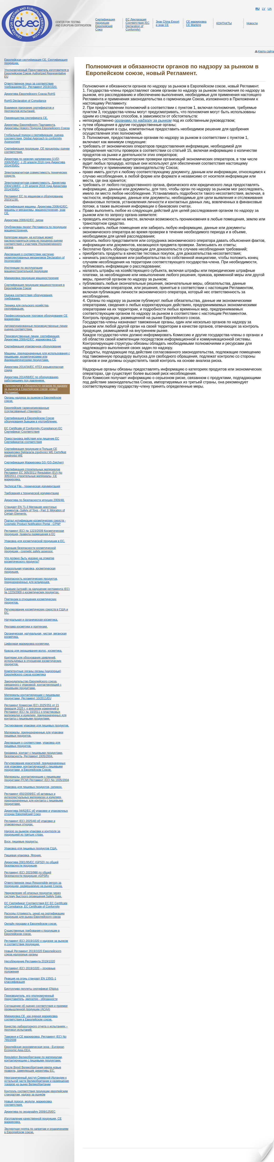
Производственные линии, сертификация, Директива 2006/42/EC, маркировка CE (32, 338)
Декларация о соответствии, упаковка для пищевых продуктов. (32, 744)
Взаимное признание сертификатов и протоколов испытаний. (29, 109)
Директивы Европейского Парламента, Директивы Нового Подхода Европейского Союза (37, 126)
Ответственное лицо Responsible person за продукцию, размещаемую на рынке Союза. (33, 884)
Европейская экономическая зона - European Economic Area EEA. (34, 1048)
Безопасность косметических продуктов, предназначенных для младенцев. (31, 580)
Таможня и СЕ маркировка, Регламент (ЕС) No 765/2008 (35, 1038)
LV (263, 8)
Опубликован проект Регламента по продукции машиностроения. (35, 228)
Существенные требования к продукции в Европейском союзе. (32, 932)
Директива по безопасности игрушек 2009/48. (34, 500)
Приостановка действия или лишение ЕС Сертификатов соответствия (31, 440)
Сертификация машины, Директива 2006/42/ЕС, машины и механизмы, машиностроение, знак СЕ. (36, 210)
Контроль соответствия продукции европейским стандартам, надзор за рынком (36, 1093)
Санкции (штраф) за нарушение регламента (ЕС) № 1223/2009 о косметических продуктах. (37, 590)
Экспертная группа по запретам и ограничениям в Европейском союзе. (36, 1130)
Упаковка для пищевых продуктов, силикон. (33, 787)
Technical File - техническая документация (32, 486)
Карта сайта (266, 51)
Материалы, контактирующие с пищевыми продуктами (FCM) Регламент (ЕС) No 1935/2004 (36, 778)
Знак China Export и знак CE (167, 23)
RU (257, 8)
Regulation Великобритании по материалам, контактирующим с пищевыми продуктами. (33, 1058)
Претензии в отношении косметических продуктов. (30, 601)
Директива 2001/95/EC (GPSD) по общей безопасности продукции (31, 864)
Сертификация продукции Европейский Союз (105, 24)
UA (270, 8)
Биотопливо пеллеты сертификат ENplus (31, 988)
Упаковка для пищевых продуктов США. (30, 848)
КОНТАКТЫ (224, 23)
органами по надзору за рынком (143, 120)
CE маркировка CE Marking (196, 23)
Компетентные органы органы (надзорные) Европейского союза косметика (32, 673)
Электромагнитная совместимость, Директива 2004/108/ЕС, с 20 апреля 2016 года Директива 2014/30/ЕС (35, 186)
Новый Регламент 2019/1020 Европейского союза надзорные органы (32, 952)
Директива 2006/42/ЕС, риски (23, 220)
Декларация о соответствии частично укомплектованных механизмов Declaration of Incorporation (34, 258)
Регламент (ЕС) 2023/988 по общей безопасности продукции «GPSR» (27, 874)
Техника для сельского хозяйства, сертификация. (26, 307)
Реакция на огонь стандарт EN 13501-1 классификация (30, 980)
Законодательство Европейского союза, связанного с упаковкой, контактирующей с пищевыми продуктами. (32, 685)
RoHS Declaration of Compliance (25, 100)
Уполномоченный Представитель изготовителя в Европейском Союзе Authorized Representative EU (36, 73)
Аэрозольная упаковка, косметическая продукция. (30, 570)
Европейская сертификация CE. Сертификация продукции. (35, 61)
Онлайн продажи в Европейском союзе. (30, 923)
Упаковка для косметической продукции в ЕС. (34, 541)
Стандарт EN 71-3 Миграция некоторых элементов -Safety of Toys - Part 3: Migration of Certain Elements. (34, 510)
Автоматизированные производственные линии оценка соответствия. (35, 327)
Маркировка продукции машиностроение (31, 278)
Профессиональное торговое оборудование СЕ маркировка (35, 317)
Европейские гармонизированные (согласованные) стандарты (26, 409)
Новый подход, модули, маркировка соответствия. (28, 1103)
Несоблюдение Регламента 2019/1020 (29, 961)
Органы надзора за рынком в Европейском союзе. (32, 399)
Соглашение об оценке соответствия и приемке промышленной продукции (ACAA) (36, 1007)
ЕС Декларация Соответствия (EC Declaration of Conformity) (137, 24)
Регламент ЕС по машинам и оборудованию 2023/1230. (33, 198)
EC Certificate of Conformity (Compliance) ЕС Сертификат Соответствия (33, 430)
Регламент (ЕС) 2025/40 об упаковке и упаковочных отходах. (29, 822)
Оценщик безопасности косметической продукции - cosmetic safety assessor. (30, 549)
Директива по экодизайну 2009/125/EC (30, 1111)
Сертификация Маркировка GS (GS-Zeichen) (34, 462)
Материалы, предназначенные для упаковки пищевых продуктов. (33, 734)
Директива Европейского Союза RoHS (29, 94)
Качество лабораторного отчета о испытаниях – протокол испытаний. (36, 1028)
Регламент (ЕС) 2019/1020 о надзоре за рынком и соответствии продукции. (36, 942)
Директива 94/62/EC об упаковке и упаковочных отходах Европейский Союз (36, 812)
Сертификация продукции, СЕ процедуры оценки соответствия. (37, 150)
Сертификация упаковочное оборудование (32, 346)
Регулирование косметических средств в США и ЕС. (36, 611)
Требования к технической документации (31, 493)
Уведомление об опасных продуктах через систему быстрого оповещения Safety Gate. (33, 894)
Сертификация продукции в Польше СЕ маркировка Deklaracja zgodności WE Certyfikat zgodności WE (35, 452)
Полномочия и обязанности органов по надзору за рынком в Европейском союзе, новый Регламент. (35, 389)
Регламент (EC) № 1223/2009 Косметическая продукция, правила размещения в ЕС (34, 532)
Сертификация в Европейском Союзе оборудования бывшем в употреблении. (30, 419)
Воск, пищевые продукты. (21, 841)
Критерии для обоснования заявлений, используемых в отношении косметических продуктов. (32, 661)
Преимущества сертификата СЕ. (26, 118)
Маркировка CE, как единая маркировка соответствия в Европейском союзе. (31, 1018)
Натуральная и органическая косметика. (31, 619)
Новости (252, 23)
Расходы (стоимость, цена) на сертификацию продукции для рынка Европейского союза (34, 915)
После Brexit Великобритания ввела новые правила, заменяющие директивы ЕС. (32, 1069)
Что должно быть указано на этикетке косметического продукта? (29, 560)
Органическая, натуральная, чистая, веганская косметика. (35, 635)
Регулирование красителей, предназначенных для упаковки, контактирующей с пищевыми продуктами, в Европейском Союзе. (35, 766)
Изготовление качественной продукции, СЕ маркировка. (32, 1120)
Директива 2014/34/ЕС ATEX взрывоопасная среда (33, 368)
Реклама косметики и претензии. (26, 626)
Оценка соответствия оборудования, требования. (28, 297)
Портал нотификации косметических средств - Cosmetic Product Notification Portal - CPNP (35, 522)
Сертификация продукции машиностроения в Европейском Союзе (34, 286)
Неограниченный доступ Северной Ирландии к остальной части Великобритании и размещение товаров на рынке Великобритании (36, 1081)
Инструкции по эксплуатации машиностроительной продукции (26, 269)
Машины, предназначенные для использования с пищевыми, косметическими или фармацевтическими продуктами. (37, 357)
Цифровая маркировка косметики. (27, 643)
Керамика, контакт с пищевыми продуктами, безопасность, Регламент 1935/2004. (33, 754)
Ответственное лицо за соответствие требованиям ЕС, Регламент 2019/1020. (30, 85)
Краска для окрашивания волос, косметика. (33, 650)
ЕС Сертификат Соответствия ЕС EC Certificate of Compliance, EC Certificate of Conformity (35, 905)
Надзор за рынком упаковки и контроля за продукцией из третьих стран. (32, 833)
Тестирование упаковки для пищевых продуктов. (36, 725)
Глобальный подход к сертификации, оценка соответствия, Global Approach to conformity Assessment (33, 138)
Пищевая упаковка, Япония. (22, 855)
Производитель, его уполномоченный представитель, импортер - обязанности (30, 997)
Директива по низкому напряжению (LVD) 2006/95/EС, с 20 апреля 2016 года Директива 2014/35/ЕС (34, 162)
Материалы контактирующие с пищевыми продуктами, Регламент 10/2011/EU (32, 696)
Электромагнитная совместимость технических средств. (35, 174)
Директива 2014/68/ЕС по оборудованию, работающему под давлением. (31, 378)
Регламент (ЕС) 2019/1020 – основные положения (30, 970)
